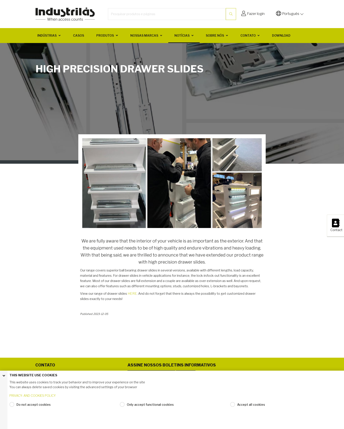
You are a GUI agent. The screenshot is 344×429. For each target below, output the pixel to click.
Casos (78, 35)
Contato (248, 35)
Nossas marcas (144, 35)
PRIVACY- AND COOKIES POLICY (32, 397)
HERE (132, 294)
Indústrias (47, 35)
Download (281, 35)
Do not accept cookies (33, 405)
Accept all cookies (251, 405)
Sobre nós (215, 35)
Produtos (105, 35)
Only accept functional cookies (150, 405)
